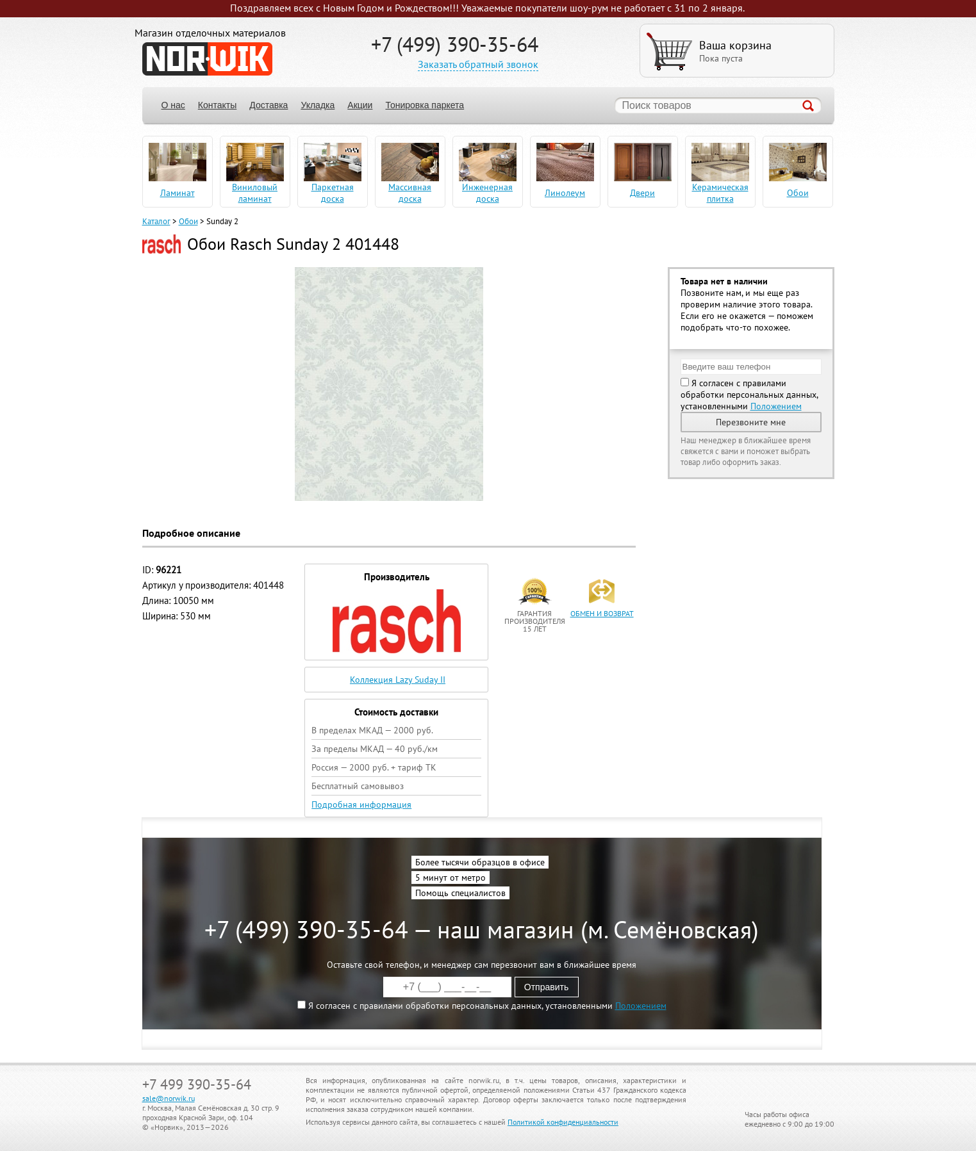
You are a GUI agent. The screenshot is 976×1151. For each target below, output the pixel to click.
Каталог (156, 221)
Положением (776, 406)
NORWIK (207, 59)
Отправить (546, 987)
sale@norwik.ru (168, 1098)
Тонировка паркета (424, 105)
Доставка (268, 105)
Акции (359, 105)
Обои (188, 221)
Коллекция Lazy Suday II (397, 679)
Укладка (318, 105)
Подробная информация (361, 804)
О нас (173, 105)
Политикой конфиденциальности (563, 1122)
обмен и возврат (602, 613)
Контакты (217, 105)
